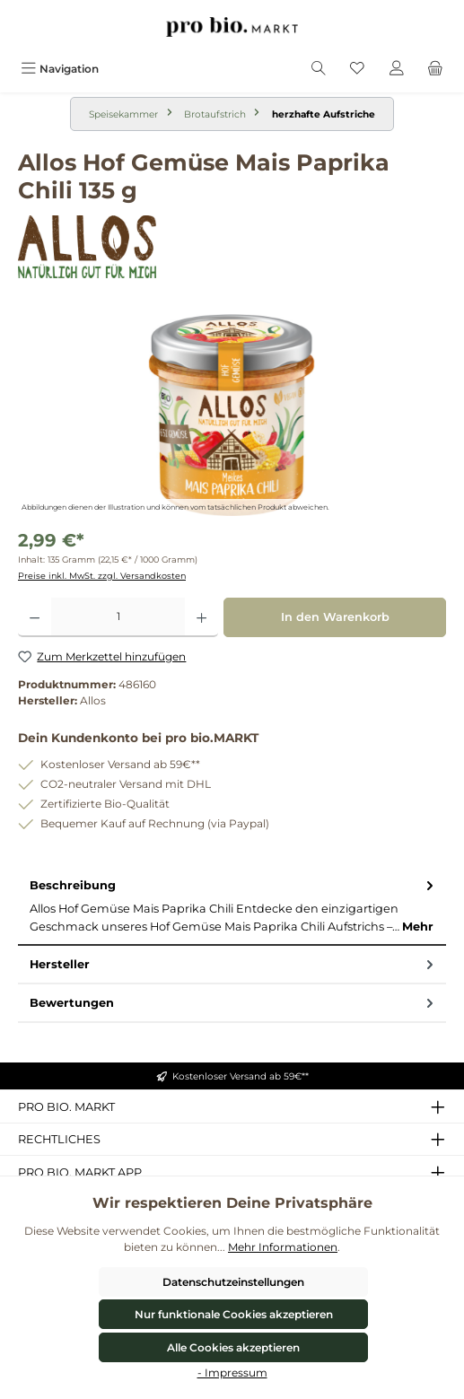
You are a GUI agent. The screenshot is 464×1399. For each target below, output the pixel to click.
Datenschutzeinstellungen (233, 1282)
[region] (232, 415)
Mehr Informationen (282, 1247)
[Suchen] (318, 68)
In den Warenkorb (335, 617)
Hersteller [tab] (233, 964)
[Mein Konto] (396, 68)
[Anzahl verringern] (34, 617)
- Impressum (232, 1372)
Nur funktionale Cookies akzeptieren (234, 1314)
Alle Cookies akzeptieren (233, 1347)
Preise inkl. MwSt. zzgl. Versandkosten (102, 576)
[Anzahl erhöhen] (201, 617)
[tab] (232, 906)
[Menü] (59, 68)
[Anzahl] (118, 617)
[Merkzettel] (357, 68)
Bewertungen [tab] (233, 1002)
